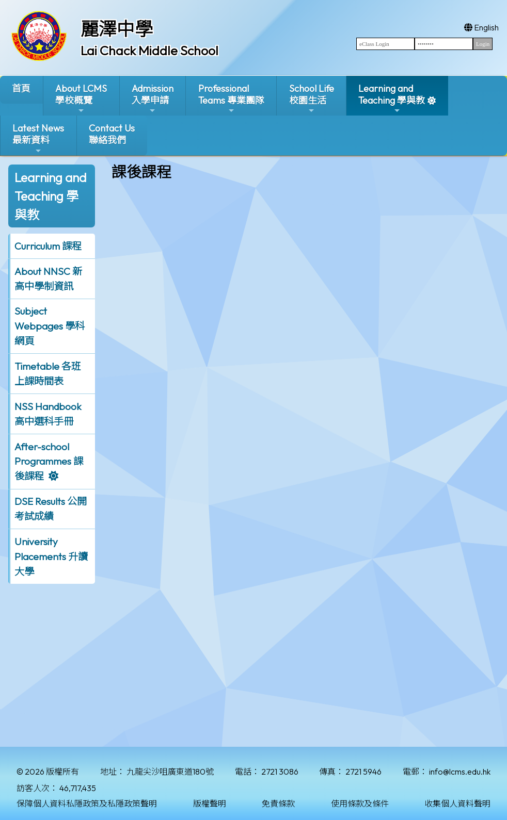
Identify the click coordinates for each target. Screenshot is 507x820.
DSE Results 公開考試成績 (50, 508)
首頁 (21, 88)
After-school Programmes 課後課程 (48, 461)
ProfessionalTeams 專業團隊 (231, 99)
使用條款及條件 (360, 803)
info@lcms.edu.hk (459, 771)
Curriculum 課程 (48, 246)
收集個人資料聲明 (457, 803)
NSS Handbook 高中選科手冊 (48, 414)
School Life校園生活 (311, 99)
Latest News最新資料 (38, 138)
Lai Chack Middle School (149, 50)
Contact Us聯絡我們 (112, 134)
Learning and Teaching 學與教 (391, 99)
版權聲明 (209, 803)
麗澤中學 (117, 29)
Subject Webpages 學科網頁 (49, 326)
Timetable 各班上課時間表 (47, 373)
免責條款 (278, 803)
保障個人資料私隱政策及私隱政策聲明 (87, 803)
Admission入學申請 (152, 99)
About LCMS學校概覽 (81, 99)
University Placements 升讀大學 (51, 556)
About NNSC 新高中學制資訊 (48, 278)
